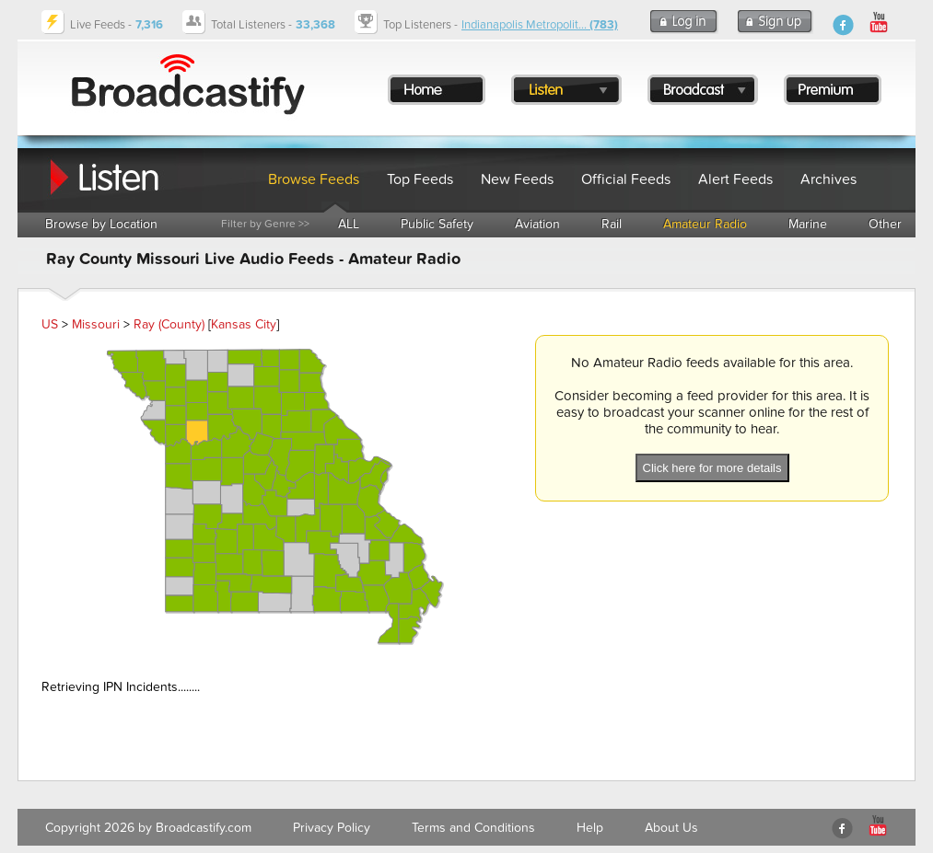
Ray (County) (169, 324)
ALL (348, 224)
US (49, 324)
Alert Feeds (735, 179)
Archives (828, 179)
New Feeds (517, 179)
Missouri (96, 324)
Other (885, 224)
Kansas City (243, 324)
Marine (807, 224)
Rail (611, 224)
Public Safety (437, 224)
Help (590, 828)
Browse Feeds (313, 179)
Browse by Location (101, 224)
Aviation (537, 224)
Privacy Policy (331, 828)
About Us (671, 828)
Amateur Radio (705, 224)
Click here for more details (712, 468)
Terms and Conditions (473, 828)
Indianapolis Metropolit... (539, 24)
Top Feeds (420, 179)
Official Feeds (626, 179)
